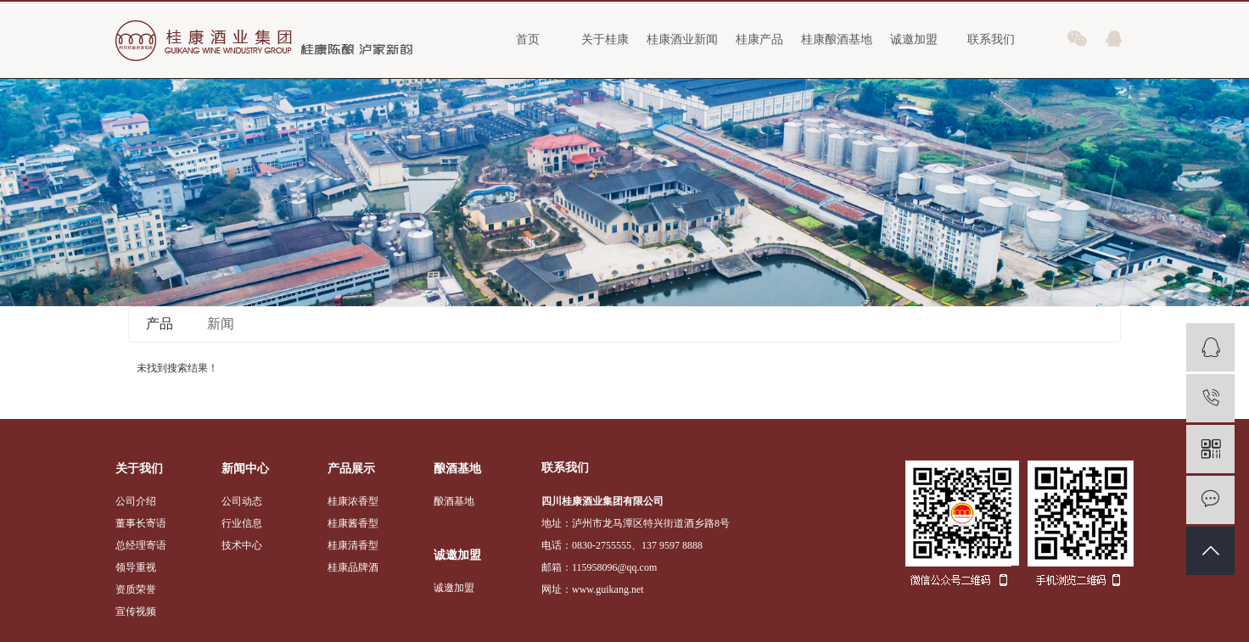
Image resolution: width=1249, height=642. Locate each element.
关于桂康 (605, 39)
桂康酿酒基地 (836, 39)
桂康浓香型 (353, 501)
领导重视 (135, 567)
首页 (528, 39)
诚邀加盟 (914, 39)
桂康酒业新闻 (682, 39)
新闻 (220, 323)
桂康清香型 (353, 545)
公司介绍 (135, 501)
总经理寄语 (140, 545)
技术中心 (241, 545)
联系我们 (991, 39)
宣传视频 (135, 611)
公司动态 (241, 501)
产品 (159, 323)
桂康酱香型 (353, 523)
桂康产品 (759, 39)
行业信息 (241, 523)
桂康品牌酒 (353, 567)
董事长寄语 (140, 523)
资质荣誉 (135, 589)
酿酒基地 (454, 501)
